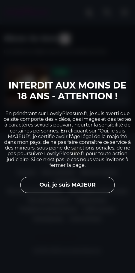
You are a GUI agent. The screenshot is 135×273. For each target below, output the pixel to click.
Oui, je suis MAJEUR (67, 185)
